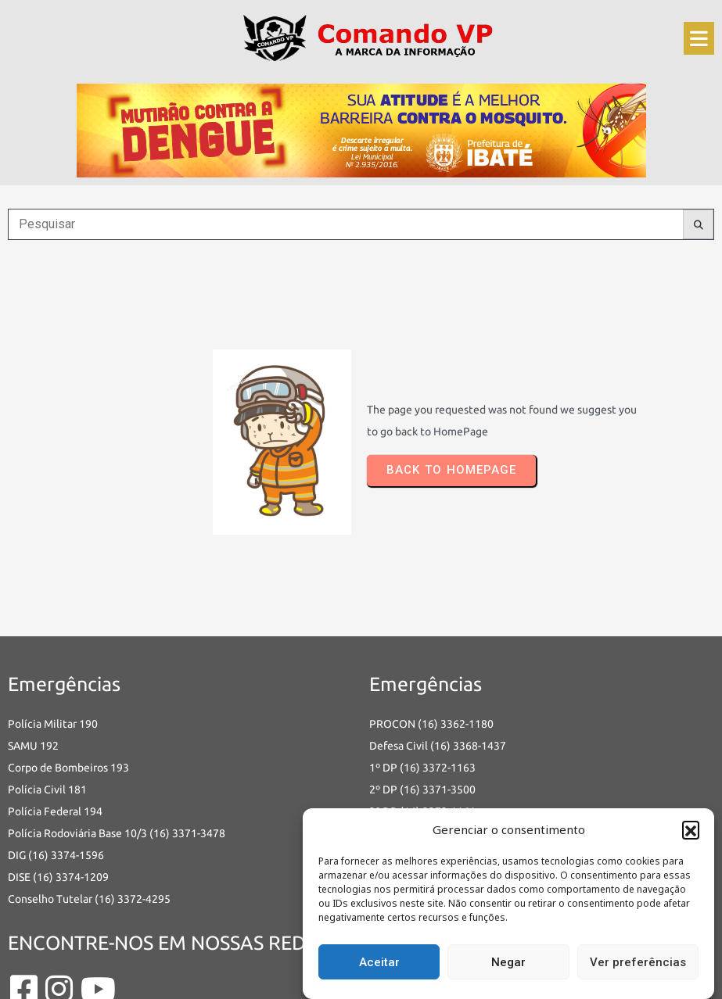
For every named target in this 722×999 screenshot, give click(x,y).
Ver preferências (638, 962)
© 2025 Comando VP (67, 976)
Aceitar (379, 962)
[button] (691, 829)
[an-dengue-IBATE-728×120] (361, 125)
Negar (508, 962)
